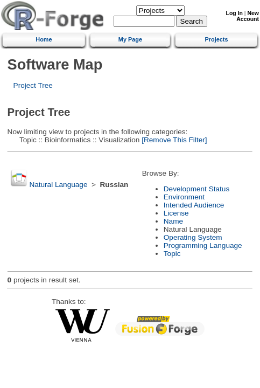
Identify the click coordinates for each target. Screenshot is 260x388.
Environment (184, 197)
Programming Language (203, 245)
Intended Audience (194, 205)
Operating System (193, 237)
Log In (234, 13)
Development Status (196, 189)
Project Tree (33, 85)
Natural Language (58, 185)
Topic (172, 254)
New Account (247, 16)
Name (173, 221)
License (176, 213)
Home (44, 39)
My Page (130, 39)
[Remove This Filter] (173, 140)
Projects (216, 39)
